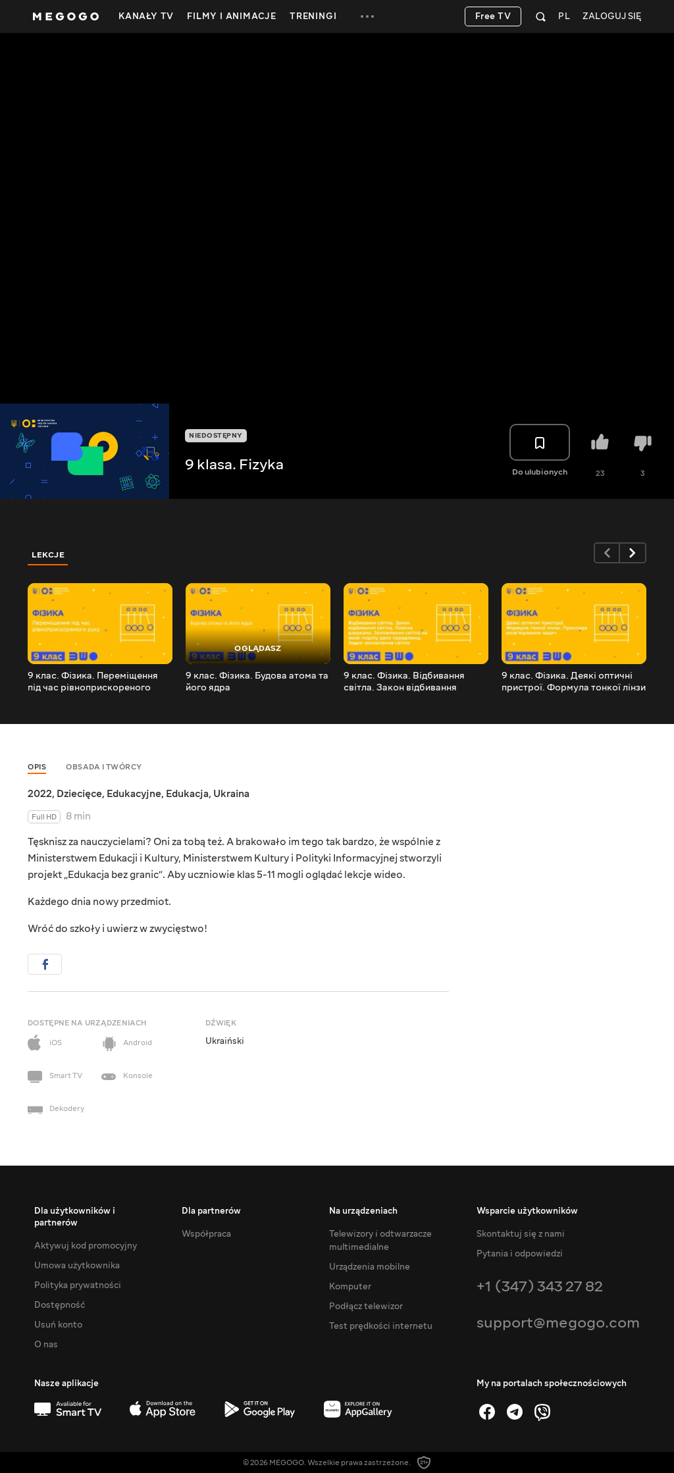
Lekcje (48, 555)
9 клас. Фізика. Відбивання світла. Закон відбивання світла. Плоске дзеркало (404, 682)
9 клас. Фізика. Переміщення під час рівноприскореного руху (93, 682)
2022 (40, 793)
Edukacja (187, 793)
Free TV (493, 16)
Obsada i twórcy (104, 767)
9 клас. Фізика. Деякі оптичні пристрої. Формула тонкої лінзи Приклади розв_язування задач (574, 682)
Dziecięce (79, 793)
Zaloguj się (612, 16)
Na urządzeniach (363, 1211)
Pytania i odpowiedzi (520, 1254)
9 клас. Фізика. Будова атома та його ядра (257, 682)
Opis (37, 767)
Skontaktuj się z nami (521, 1234)
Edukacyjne (134, 793)
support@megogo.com (558, 1322)
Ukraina (231, 793)
